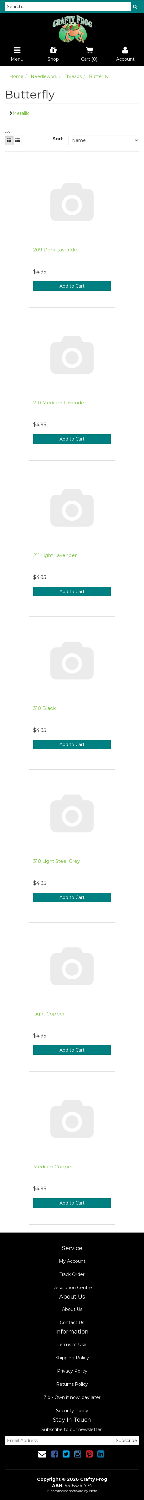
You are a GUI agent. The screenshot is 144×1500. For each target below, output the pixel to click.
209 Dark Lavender (56, 250)
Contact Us (72, 1322)
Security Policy (72, 1410)
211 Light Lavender (55, 555)
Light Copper (49, 1014)
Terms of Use (72, 1344)
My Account (72, 1261)
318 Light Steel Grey (56, 861)
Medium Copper (53, 1167)
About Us (72, 1309)
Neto (93, 1491)
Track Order (72, 1274)
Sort (58, 139)
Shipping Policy (72, 1358)
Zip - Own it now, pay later (72, 1397)
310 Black (44, 708)
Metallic (21, 113)
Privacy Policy (72, 1371)
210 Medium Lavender (59, 403)
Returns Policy (72, 1384)
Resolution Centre (72, 1287)
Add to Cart (72, 286)
